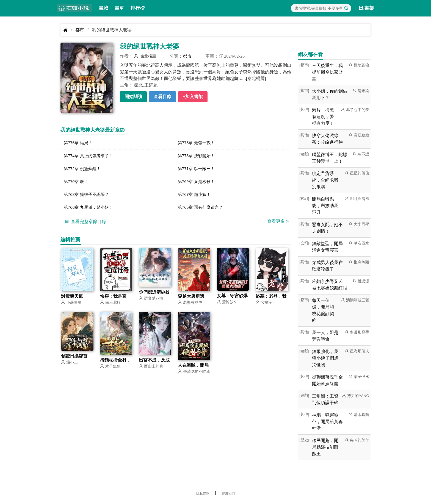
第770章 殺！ (77, 183)
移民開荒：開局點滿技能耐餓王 (325, 447)
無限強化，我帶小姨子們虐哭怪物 (325, 358)
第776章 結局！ (79, 143)
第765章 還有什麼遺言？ (202, 210)
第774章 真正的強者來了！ (90, 156)
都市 (79, 29)
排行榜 (138, 8)
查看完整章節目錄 (84, 224)
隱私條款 (202, 493)
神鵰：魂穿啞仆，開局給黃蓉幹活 (327, 421)
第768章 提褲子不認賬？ (88, 196)
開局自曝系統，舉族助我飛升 (325, 206)
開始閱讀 (133, 96)
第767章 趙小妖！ (195, 196)
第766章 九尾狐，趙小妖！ (90, 210)
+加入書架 (193, 96)
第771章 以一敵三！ (197, 170)
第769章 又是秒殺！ (197, 183)
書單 (119, 8)
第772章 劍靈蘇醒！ (83, 170)
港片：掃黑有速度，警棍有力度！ (323, 117)
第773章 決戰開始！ (197, 156)
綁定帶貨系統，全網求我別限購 (325, 180)
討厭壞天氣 (72, 300)
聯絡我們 (228, 493)
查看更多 (278, 224)
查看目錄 (162, 96)
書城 (103, 8)
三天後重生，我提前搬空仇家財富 (327, 72)
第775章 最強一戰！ (197, 143)
